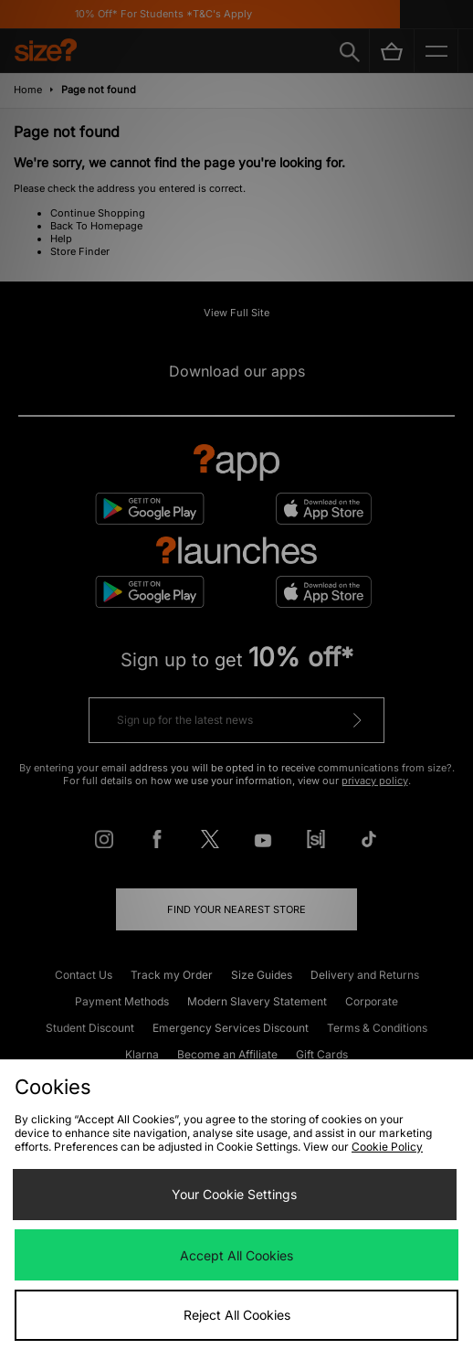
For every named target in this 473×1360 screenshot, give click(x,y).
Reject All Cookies (237, 1315)
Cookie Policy (387, 1146)
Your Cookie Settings (234, 1194)
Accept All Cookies (236, 1255)
